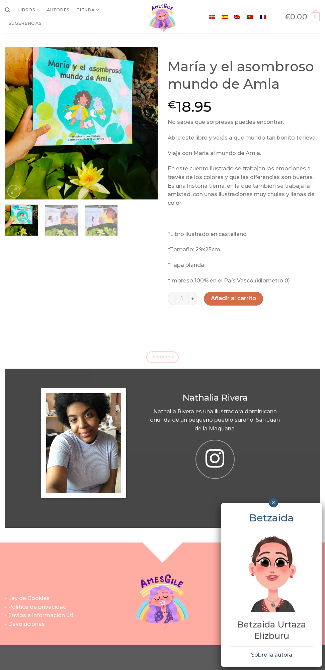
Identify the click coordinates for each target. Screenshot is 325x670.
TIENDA (88, 10)
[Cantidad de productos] (181, 298)
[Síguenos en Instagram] (214, 459)
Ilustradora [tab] (162, 356)
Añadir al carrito (233, 298)
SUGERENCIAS (25, 23)
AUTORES (58, 9)
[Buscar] (7, 10)
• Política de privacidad (36, 607)
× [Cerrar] (273, 502)
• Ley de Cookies (27, 598)
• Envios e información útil (40, 615)
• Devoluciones (25, 624)
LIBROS (28, 10)
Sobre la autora (271, 655)
